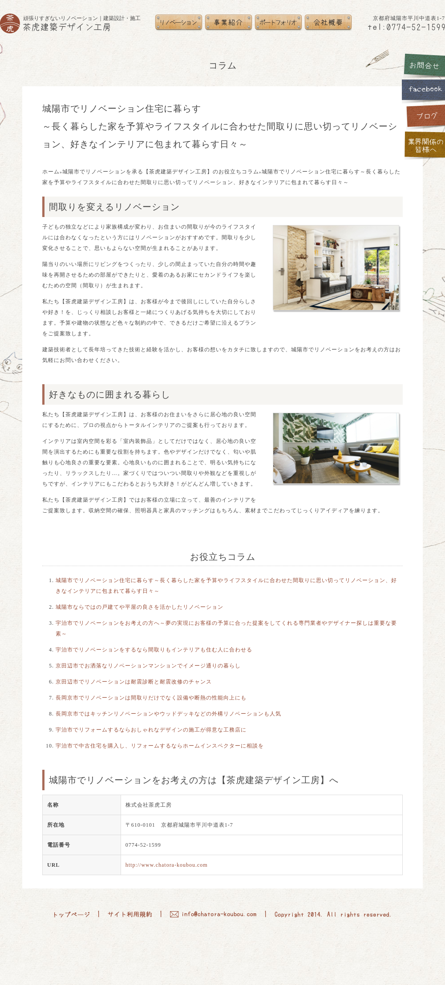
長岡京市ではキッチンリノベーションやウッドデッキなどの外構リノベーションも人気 (168, 714)
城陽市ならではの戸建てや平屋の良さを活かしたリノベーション (139, 607)
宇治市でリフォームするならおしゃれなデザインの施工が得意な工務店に (151, 730)
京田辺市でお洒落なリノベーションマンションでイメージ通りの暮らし (148, 666)
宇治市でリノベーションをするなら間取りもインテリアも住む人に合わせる (154, 650)
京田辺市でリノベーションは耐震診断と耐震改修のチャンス (134, 682)
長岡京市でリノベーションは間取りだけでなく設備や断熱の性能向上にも (151, 698)
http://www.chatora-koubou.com (166, 865)
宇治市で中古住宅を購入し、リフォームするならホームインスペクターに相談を (160, 746)
